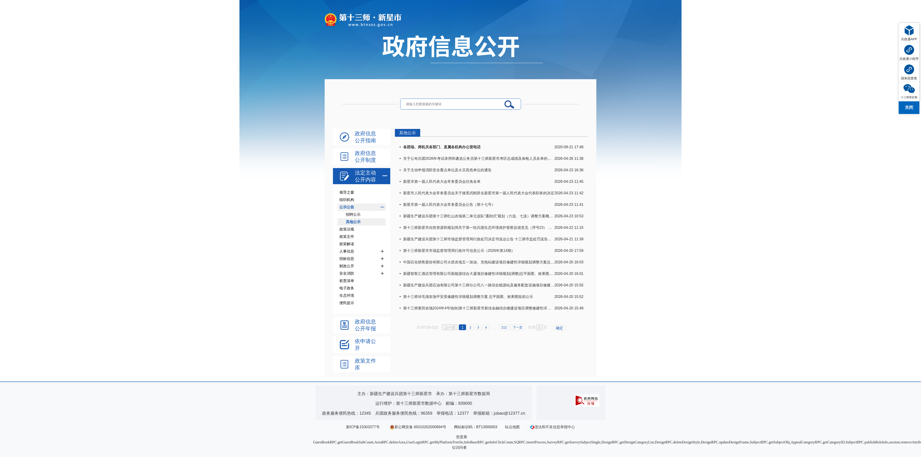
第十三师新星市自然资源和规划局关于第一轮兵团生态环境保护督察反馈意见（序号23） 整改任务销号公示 (490, 228)
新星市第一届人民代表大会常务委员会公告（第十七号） (449, 205)
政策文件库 (365, 364)
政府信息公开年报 (365, 325)
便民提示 (346, 303)
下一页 (517, 327)
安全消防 (346, 273)
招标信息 (346, 259)
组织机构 (346, 200)
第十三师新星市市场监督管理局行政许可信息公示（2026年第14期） (459, 251)
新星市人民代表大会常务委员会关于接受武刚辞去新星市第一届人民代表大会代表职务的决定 (478, 193)
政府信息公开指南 (365, 137)
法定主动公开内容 (365, 176)
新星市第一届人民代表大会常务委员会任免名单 (442, 181)
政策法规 (346, 229)
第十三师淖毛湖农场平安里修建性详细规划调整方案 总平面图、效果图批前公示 (468, 297)
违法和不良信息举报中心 (552, 427)
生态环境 (346, 295)
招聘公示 (353, 214)
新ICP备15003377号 (363, 427)
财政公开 (346, 266)
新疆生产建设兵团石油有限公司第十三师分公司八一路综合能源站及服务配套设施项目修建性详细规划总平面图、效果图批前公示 (508, 285)
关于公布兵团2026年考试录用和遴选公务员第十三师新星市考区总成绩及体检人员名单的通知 (479, 158)
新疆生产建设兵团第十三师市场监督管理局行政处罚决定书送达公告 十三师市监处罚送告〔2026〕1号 (486, 239)
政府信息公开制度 (365, 156)
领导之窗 (346, 192)
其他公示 (353, 222)
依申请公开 (365, 344)
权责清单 (346, 281)
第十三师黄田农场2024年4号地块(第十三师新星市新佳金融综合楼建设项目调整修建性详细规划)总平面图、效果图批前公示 (503, 308)
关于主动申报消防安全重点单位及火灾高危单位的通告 (447, 170)
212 (504, 327)
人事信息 (346, 251)
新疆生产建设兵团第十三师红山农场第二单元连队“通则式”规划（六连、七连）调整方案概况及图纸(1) (485, 216)
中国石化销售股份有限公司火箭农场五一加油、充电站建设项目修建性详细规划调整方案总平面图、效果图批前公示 (497, 262)
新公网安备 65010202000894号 (418, 427)
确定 (559, 328)
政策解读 (346, 244)
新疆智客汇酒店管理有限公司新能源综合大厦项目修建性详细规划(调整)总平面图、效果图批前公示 (483, 274)
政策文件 (346, 237)
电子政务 (346, 288)
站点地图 (512, 427)
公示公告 (346, 207)
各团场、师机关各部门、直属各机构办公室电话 (442, 147)
